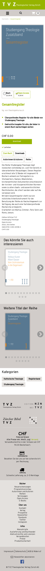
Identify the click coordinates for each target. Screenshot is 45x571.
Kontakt (22, 508)
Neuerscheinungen (22, 487)
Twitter (22, 520)
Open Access (22, 498)
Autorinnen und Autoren (22, 491)
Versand (34, 439)
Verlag (22, 510)
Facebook (22, 517)
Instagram (22, 522)
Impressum (9, 551)
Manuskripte (22, 529)
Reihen (22, 494)
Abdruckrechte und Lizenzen (22, 534)
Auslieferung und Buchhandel (22, 532)
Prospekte (22, 513)
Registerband (34, 379)
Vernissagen (22, 496)
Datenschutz (20, 551)
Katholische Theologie (13, 379)
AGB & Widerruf (34, 551)
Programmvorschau (22, 489)
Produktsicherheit (22, 541)
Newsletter (22, 515)
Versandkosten (22, 536)
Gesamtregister (15, 19)
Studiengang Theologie (13, 384)
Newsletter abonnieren (22, 557)
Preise (22, 539)
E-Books (22, 501)
